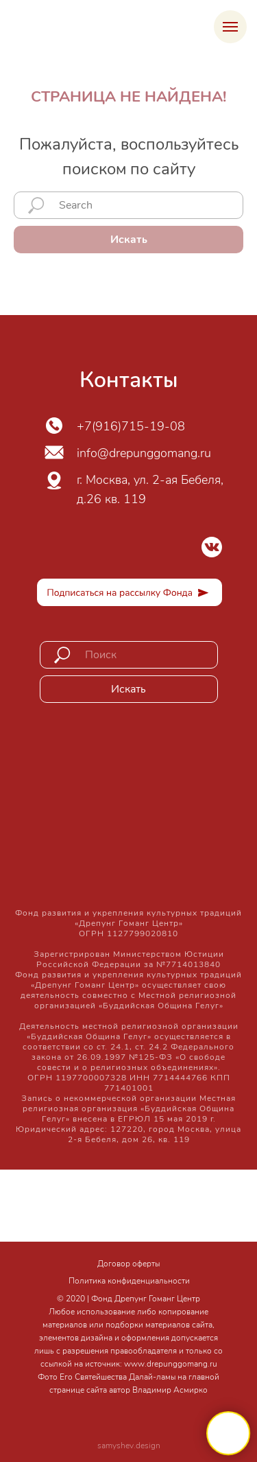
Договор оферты (128, 1263)
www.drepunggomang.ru (170, 1363)
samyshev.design (128, 1445)
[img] (211, 547)
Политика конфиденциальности (129, 1280)
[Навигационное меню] (230, 27)
